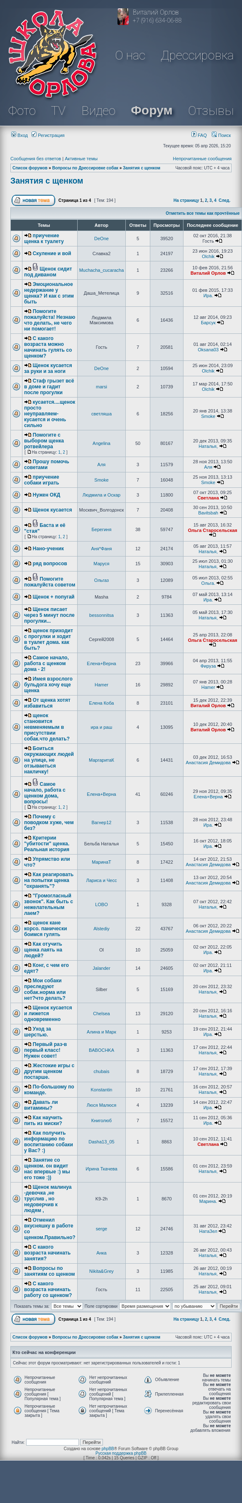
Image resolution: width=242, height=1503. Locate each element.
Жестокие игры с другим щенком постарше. (49, 1071)
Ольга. (208, 583)
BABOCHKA (101, 1050)
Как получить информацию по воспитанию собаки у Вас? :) (48, 1141)
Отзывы (211, 110)
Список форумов (30, 168)
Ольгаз (101, 580)
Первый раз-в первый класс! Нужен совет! (45, 1050)
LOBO (101, 904)
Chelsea (101, 1013)
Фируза (208, 665)
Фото (22, 110)
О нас (130, 55)
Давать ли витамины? (41, 1105)
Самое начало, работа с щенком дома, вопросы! (45, 793)
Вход (19, 135)
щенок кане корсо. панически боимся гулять (45, 928)
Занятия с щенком (141, 168)
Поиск (221, 135)
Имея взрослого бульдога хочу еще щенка (48, 684)
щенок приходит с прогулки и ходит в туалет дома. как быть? (48, 639)
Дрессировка (197, 55)
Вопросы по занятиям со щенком (49, 1271)
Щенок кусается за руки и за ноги (48, 368)
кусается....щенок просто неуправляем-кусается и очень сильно (49, 413)
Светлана (208, 497)
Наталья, (208, 446)
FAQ (199, 135)
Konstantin (101, 1089)
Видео (98, 110)
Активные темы (81, 158)
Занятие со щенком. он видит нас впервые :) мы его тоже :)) (47, 1168)
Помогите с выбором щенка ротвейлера (44, 441)
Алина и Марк (101, 1031)
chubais (102, 1071)
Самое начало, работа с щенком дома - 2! (46, 663)
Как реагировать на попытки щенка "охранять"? (48, 880)
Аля (102, 464)
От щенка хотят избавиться (47, 703)
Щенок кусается (52, 510)
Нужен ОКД (46, 495)
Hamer (101, 684)
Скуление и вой (52, 253)
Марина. (208, 1201)
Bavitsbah (208, 512)
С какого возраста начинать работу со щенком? (48, 1289)
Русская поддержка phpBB (121, 1453)
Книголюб (101, 1120)
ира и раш (101, 727)
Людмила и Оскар (102, 494)
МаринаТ (101, 862)
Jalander (101, 968)
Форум (151, 110)
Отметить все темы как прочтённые (203, 213)
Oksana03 (208, 349)
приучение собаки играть (41, 480)
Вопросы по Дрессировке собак (85, 168)
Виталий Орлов (208, 273)
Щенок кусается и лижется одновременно (48, 1013)
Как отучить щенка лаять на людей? (43, 950)
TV (58, 110)
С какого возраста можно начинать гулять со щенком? (48, 347)
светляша (101, 413)
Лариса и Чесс (101, 880)
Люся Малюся (102, 1105)
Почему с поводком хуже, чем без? (49, 822)
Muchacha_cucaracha (101, 270)
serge (102, 1228)
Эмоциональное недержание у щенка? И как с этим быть (49, 293)
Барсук (208, 322)
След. (224, 200)
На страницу (186, 200)
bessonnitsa (101, 615)
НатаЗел (208, 1231)
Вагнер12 (101, 822)
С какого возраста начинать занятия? (47, 1253)
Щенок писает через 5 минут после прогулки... (49, 615)
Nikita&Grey (101, 1271)
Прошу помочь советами (46, 464)
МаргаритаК (101, 760)
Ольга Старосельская (212, 530)
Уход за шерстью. (37, 1032)
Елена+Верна (101, 663)
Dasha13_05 (101, 1141)
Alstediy (101, 928)
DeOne (101, 238)
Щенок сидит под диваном (48, 272)
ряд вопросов (50, 563)
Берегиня (102, 529)
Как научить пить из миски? (43, 1120)
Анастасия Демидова (208, 762)
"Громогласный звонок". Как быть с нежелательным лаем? (48, 904)
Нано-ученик (48, 549)
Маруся (101, 563)
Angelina (101, 443)
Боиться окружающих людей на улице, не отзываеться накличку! (49, 760)
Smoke (208, 416)
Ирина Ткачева (101, 1168)
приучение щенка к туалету (44, 238)
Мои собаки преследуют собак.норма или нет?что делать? (45, 989)
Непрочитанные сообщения (202, 158)
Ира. (208, 295)
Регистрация (48, 135)
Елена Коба (101, 703)
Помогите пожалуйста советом (49, 582)
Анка (101, 1252)
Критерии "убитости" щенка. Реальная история (46, 843)
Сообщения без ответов (35, 158)
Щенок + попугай (54, 597)
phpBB (108, 1448)
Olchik (208, 256)
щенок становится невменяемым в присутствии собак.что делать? (47, 727)
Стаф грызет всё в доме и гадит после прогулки (49, 386)
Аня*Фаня (101, 548)
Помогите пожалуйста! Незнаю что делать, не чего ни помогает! (49, 320)
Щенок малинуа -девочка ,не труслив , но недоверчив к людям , (47, 1198)
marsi (101, 386)
